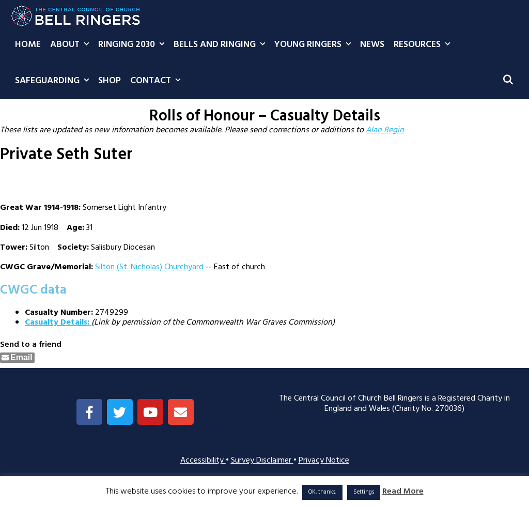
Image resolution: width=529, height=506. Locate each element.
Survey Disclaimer (262, 460)
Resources (424, 45)
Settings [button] (363, 492)
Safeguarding (54, 81)
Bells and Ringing (222, 45)
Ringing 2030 (133, 45)
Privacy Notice (324, 460)
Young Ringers (314, 45)
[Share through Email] (17, 357)
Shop (109, 80)
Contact (157, 81)
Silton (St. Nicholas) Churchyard (149, 267)
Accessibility (203, 460)
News (372, 44)
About (72, 45)
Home (28, 44)
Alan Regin (385, 130)
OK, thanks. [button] (322, 492)
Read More (403, 492)
